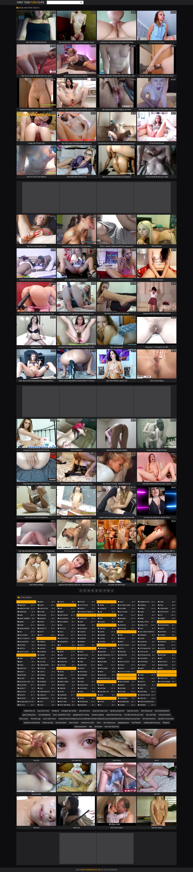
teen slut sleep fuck (112, 727)
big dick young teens (117, 711)
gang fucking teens (29, 715)
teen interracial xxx (149, 719)
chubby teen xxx (29, 711)
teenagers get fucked (69, 711)
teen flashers (136, 723)
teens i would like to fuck (61, 715)
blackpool (55, 711)
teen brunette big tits (162, 711)
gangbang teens (123, 723)
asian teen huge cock (100, 711)
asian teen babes (165, 715)
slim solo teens (84, 711)
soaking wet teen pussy (152, 723)
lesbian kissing (47, 723)
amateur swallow (98, 715)
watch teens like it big (113, 715)
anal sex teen (73, 723)
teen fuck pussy (146, 711)
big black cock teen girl (32, 723)
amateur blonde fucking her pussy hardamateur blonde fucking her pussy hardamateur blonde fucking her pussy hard (99, 719)
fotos (99, 723)
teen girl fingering (44, 715)
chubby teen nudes (87, 723)
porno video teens (49, 719)
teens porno (24, 719)
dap (90, 727)
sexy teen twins (61, 723)
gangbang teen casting (81, 715)
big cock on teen (43, 711)
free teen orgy (35, 719)
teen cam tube (151, 715)
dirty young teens (81, 727)
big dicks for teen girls (166, 719)
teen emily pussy (109, 723)
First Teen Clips (30, 2)
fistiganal (166, 723)
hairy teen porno (132, 711)
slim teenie (98, 727)
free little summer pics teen (133, 715)
